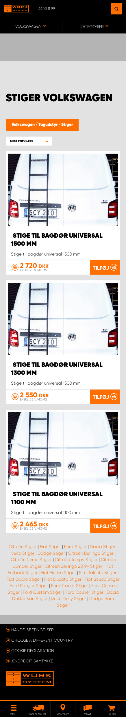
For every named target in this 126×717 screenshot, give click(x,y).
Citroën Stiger (23, 546)
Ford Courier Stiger (84, 592)
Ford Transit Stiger (69, 585)
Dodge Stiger (51, 553)
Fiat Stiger (50, 546)
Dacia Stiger (102, 546)
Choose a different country (42, 640)
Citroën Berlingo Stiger (91, 553)
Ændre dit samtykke (32, 661)
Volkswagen (24, 125)
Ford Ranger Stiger (29, 585)
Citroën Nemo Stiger (31, 559)
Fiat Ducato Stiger (62, 579)
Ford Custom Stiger (42, 592)
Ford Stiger (75, 546)
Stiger (67, 125)
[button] (29, 141)
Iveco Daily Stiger (68, 598)
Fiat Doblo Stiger (24, 579)
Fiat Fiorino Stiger (58, 572)
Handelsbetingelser (32, 629)
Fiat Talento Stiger (97, 572)
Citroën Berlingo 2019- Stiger (73, 566)
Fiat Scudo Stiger (102, 579)
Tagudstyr (48, 125)
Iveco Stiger (22, 553)
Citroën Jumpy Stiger (76, 559)
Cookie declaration (32, 650)
